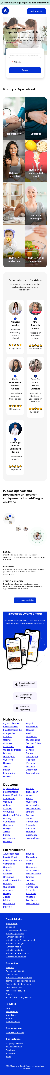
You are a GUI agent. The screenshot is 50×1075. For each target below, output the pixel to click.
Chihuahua (8, 746)
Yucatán (30, 766)
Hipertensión (11, 923)
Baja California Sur (12, 730)
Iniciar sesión (36, 11)
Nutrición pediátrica (15, 950)
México (7, 769)
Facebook (10, 1050)
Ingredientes (11, 1015)
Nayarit (30, 723)
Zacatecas (31, 769)
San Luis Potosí (33, 743)
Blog (8, 1008)
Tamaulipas (32, 756)
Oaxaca (30, 730)
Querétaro (31, 736)
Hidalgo (7, 763)
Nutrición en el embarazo (17, 953)
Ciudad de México (12, 749)
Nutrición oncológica (15, 943)
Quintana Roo (33, 739)
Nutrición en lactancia (16, 956)
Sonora (30, 749)
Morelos (7, 776)
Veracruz (31, 763)
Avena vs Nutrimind (15, 1032)
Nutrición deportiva (15, 937)
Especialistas (12, 1011)
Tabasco (30, 753)
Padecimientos (13, 1021)
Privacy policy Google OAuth (19, 997)
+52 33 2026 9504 (14, 1046)
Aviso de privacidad (15, 971)
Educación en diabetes (16, 930)
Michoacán (9, 773)
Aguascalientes (11, 723)
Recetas (9, 1018)
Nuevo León (32, 726)
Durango (7, 753)
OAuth (9, 994)
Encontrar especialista (25, 600)
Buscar (25, 70)
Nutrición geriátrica (15, 933)
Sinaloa (30, 746)
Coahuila (7, 736)
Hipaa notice (12, 974)
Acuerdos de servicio (15, 990)
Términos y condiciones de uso (20, 981)
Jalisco (6, 766)
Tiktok (8, 1056)
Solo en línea (32, 773)
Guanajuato (9, 756)
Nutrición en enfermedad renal (20, 940)
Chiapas (7, 743)
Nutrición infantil (13, 946)
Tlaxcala (30, 759)
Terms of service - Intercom (19, 977)
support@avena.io (14, 1043)
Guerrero (8, 759)
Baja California (10, 726)
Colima (7, 739)
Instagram (10, 1053)
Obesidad (10, 927)
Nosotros (10, 967)
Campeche (9, 733)
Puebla (29, 733)
